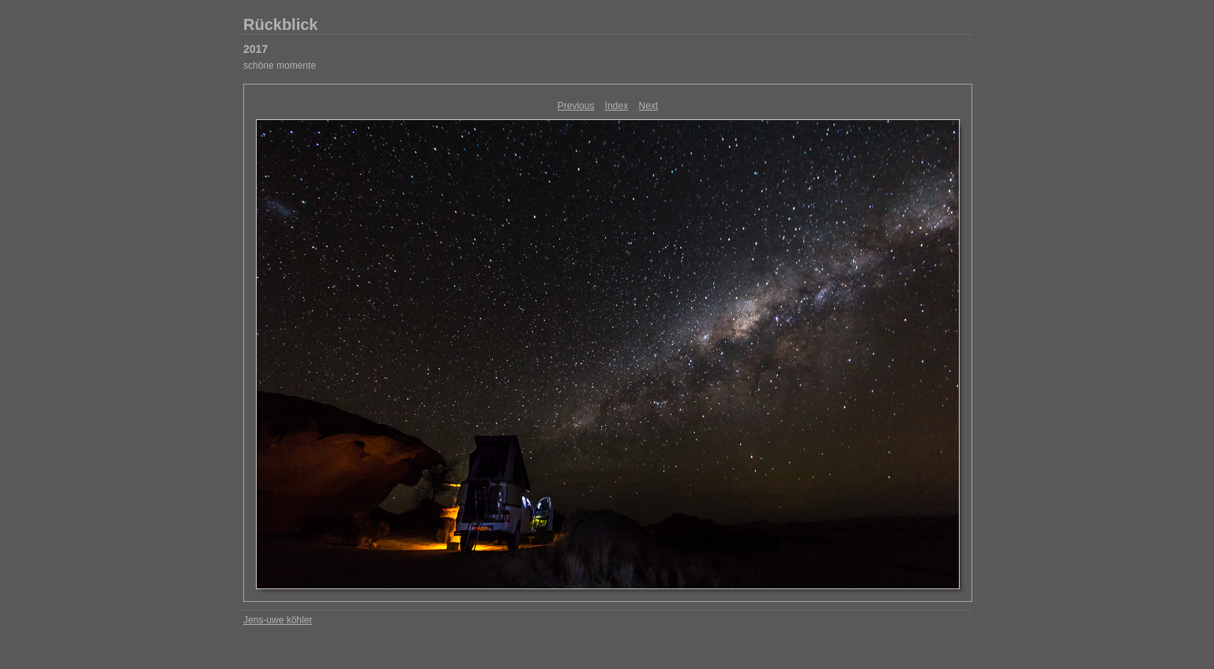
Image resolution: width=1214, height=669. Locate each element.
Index (616, 105)
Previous (576, 105)
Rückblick (280, 24)
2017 (255, 49)
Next (649, 105)
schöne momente (279, 65)
